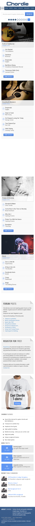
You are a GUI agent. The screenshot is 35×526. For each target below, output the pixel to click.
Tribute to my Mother (10, 318)
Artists (11, 8)
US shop (17, 403)
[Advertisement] (17, 157)
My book (20, 8)
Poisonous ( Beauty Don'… (12, 325)
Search (29, 14)
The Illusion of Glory (10, 327)
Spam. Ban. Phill (9, 322)
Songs (6, 8)
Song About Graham (10, 324)
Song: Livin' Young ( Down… (12, 329)
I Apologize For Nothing (11, 331)
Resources (26, 8)
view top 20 (8, 76)
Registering (6, 347)
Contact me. (6, 368)
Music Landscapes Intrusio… (12, 320)
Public (15, 8)
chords (23, 521)
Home (2, 8)
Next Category (29, 19)
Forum (32, 8)
